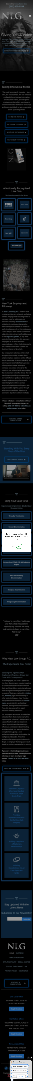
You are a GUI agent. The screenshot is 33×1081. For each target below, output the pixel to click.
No (13, 546)
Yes (19, 546)
